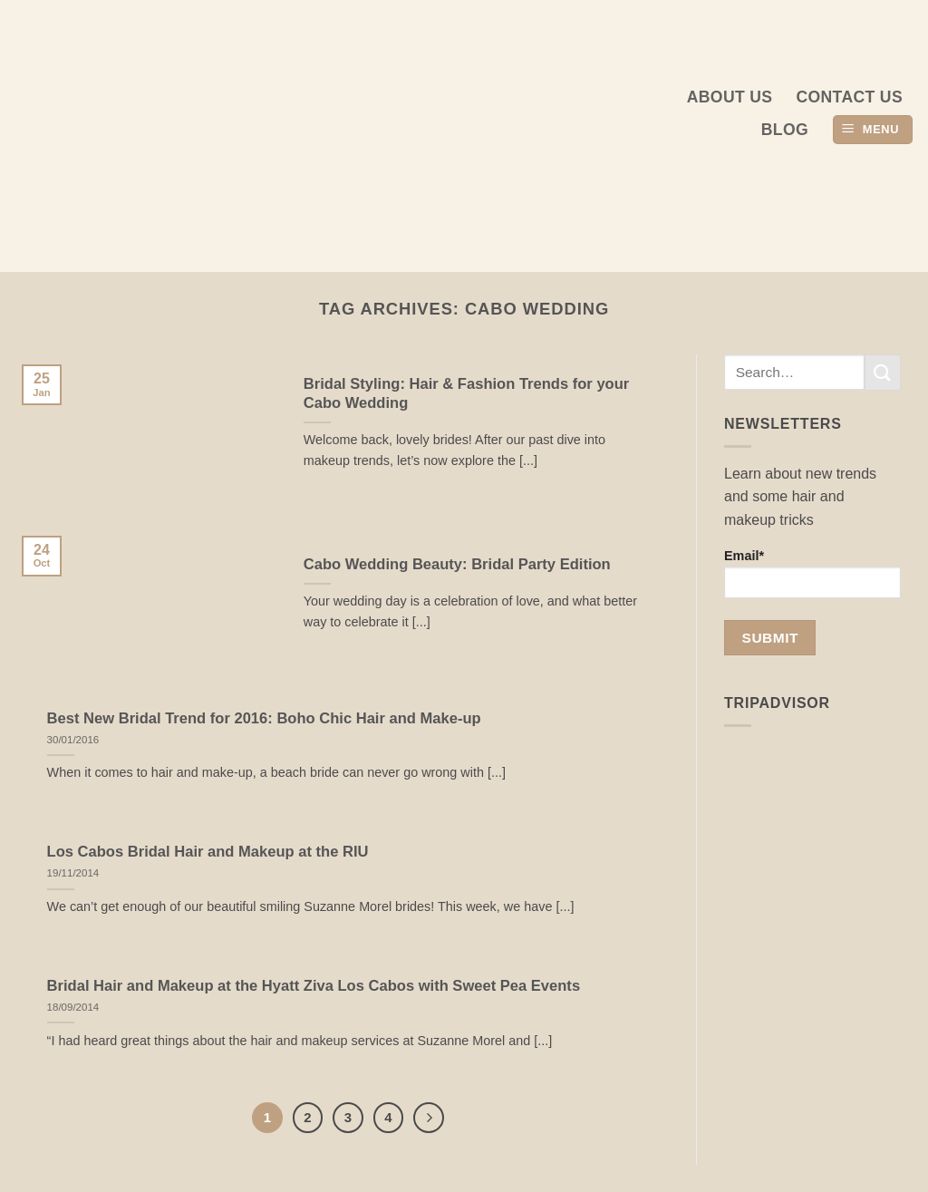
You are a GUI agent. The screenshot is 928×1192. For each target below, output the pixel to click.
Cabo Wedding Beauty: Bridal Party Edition (457, 564)
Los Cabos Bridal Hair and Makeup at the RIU (208, 851)
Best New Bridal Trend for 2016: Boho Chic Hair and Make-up (264, 718)
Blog (784, 130)
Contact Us (849, 97)
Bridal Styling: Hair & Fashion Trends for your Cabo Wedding (466, 393)
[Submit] (883, 372)
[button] (873, 130)
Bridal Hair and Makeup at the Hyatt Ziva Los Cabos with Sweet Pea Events (314, 985)
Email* (812, 573)
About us (730, 97)
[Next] (428, 1117)
